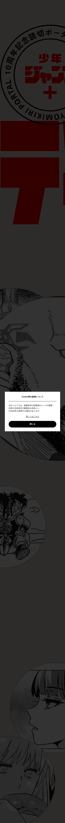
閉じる (32, 424)
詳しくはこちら (32, 416)
